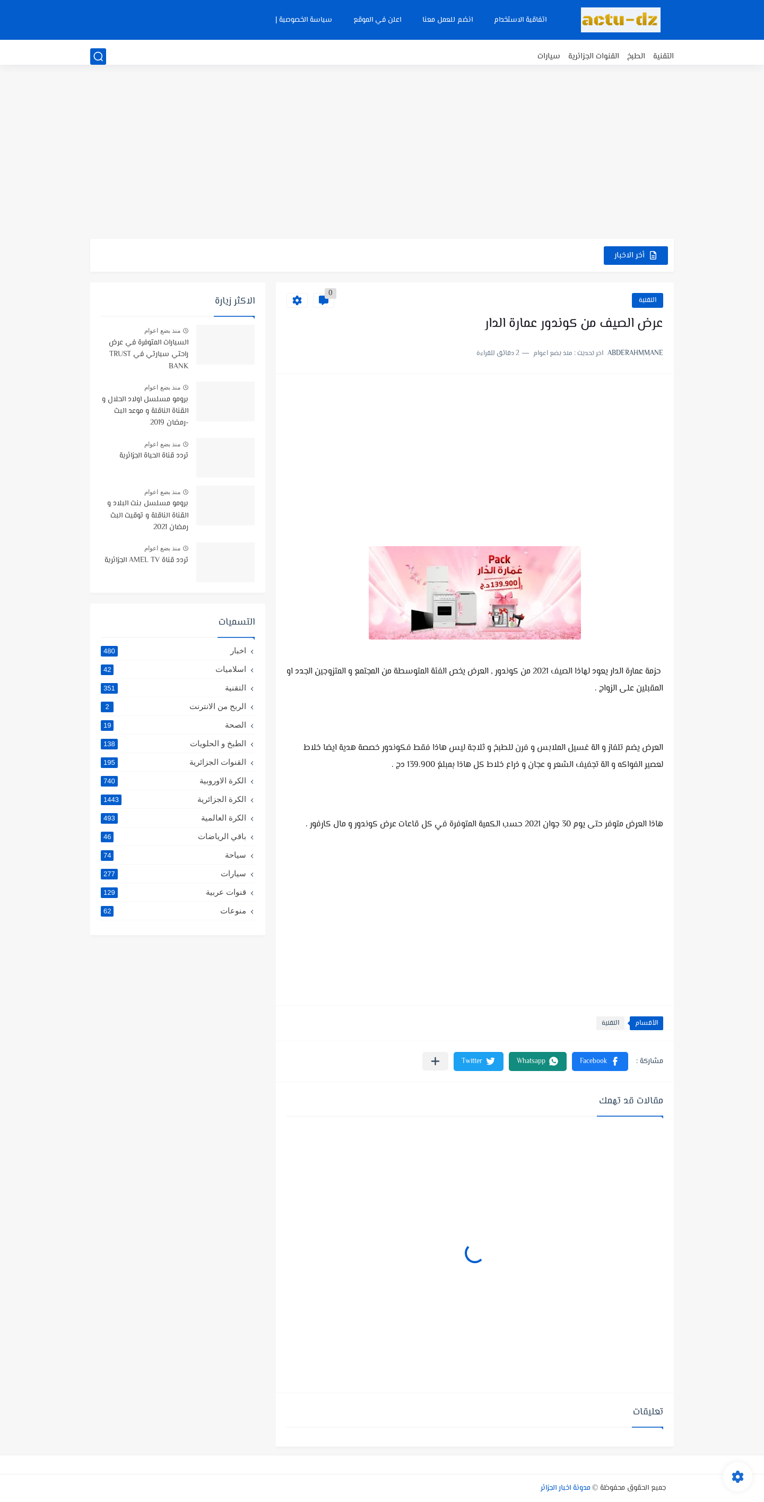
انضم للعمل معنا (447, 20)
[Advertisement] (382, 156)
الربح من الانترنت (173, 706)
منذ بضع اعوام (162, 330)
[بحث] (98, 56)
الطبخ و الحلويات (173, 743)
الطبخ (636, 56)
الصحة (173, 725)
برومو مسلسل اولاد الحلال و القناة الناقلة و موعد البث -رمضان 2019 (145, 411)
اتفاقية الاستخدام (520, 20)
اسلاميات (173, 669)
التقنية (663, 56)
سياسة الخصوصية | (303, 20)
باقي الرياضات (173, 836)
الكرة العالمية (173, 818)
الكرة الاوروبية (173, 780)
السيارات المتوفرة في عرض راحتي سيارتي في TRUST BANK (148, 355)
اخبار (173, 650)
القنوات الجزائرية (593, 56)
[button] (600, 1061)
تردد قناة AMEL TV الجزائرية (146, 560)
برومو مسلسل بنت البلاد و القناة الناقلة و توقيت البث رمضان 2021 (147, 515)
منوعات (173, 911)
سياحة (173, 855)
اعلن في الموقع (377, 20)
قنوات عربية (173, 892)
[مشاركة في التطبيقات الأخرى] (435, 1061)
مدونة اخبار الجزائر (566, 1488)
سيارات (548, 56)
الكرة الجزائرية (173, 799)
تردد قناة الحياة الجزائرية (153, 456)
